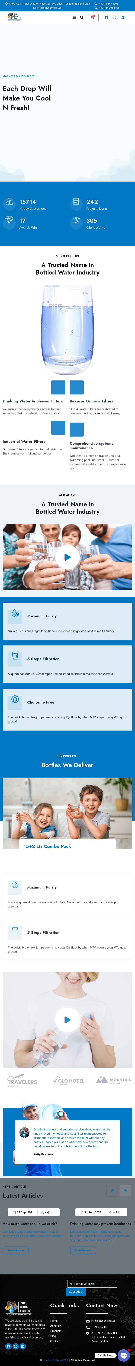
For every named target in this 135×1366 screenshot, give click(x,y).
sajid (46, 1212)
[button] (55, 17)
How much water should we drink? (30, 1223)
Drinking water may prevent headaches (100, 1223)
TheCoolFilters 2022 (55, 1360)
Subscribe (75, 1292)
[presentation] (112, 1191)
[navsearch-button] (81, 17)
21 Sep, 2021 (23, 1212)
